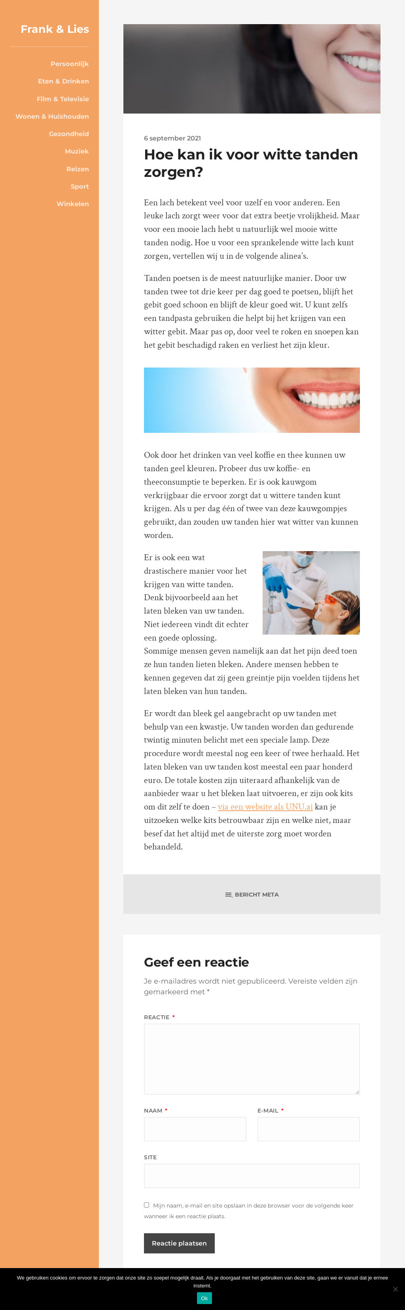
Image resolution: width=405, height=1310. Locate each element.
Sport (80, 186)
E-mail (270, 1110)
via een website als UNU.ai (265, 807)
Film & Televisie (63, 99)
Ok (204, 1298)
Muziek (77, 151)
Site (150, 1157)
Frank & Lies (55, 29)
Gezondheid (69, 134)
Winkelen (73, 204)
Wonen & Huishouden (52, 116)
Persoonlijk (70, 64)
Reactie (159, 1017)
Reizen (77, 169)
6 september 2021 (172, 138)
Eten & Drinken (63, 81)
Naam (156, 1110)
